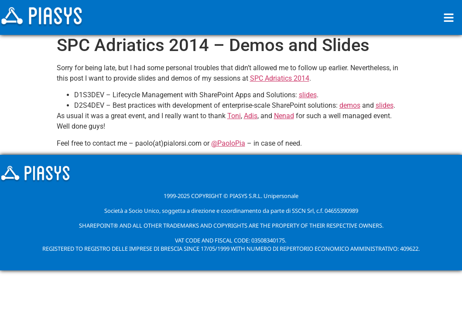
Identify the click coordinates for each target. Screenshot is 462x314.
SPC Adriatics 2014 (279, 78)
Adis (250, 116)
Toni (234, 116)
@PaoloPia (228, 143)
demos (349, 105)
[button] (449, 17)
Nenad (284, 116)
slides (308, 95)
